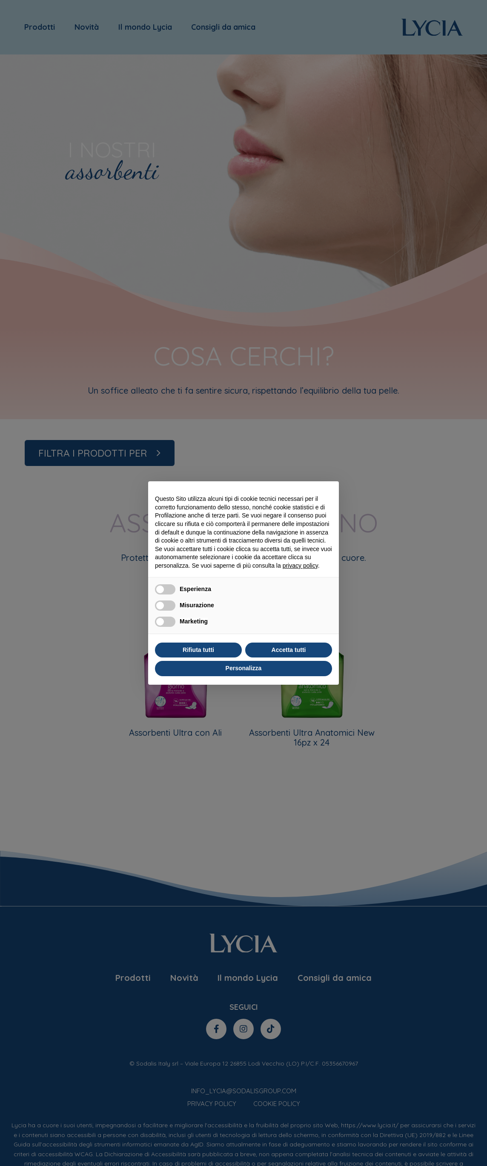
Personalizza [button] (244, 668)
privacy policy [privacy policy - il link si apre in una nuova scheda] (300, 565)
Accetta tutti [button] (289, 649)
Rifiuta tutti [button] (198, 649)
